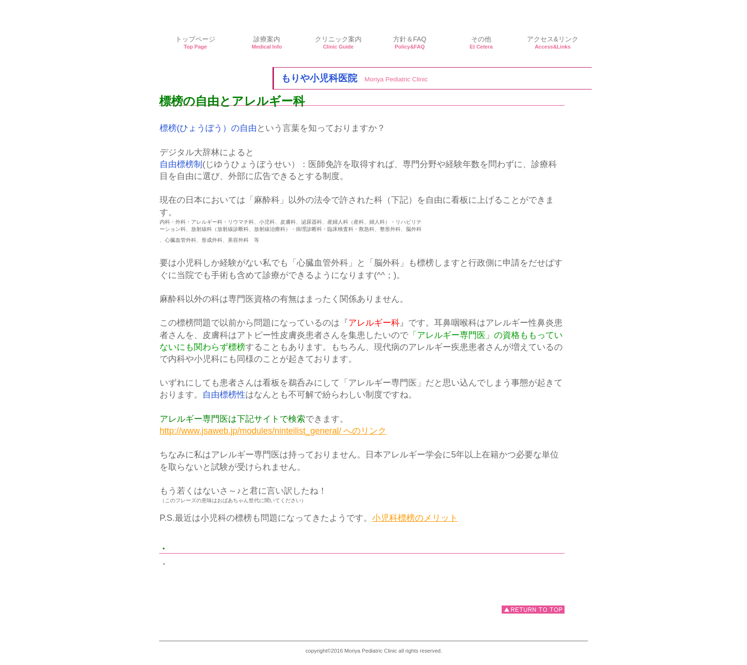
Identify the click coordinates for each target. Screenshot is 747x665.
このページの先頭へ (533, 609)
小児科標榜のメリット (415, 518)
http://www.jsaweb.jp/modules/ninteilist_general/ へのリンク (273, 431)
